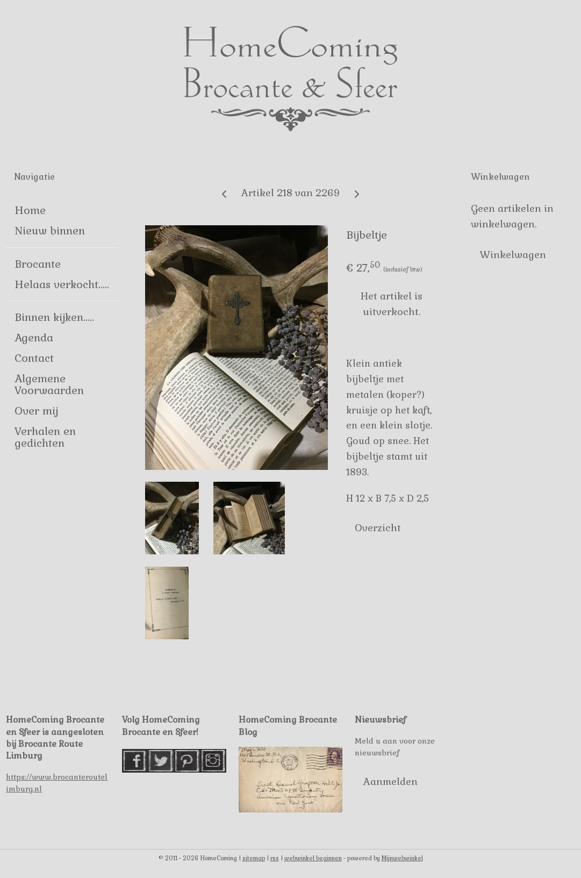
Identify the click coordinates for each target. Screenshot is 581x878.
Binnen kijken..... (54, 317)
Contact (34, 358)
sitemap (253, 858)
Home (30, 210)
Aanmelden (390, 781)
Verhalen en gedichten (45, 437)
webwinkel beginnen (313, 858)
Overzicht (378, 527)
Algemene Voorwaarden (49, 384)
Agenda (34, 338)
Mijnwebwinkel (402, 858)
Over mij (36, 411)
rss (274, 858)
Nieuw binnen (50, 231)
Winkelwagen (512, 254)
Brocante (38, 264)
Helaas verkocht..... (62, 284)
